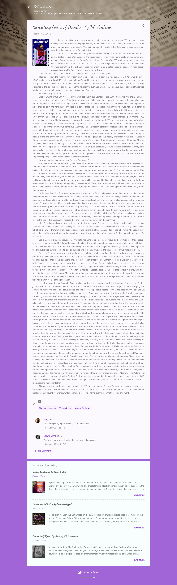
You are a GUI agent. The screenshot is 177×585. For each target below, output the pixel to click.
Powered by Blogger (89, 572)
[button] (143, 26)
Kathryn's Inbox (43, 7)
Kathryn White (50, 436)
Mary (46, 419)
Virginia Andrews (82, 408)
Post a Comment (43, 451)
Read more (139, 495)
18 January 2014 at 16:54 (55, 428)
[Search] (148, 7)
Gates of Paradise (47, 408)
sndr (94, 578)
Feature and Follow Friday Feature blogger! (52, 504)
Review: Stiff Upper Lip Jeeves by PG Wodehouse (55, 536)
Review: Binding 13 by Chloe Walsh (49, 471)
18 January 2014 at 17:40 (55, 444)
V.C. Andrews (65, 408)
